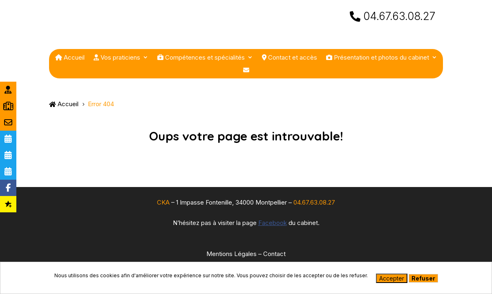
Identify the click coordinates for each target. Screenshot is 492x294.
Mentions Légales (231, 254)
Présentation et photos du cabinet (377, 57)
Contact (274, 254)
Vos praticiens (117, 57)
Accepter (391, 278)
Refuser (423, 278)
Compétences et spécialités (201, 57)
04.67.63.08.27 (399, 24)
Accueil (70, 57)
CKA (163, 202)
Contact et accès (289, 57)
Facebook (272, 223)
